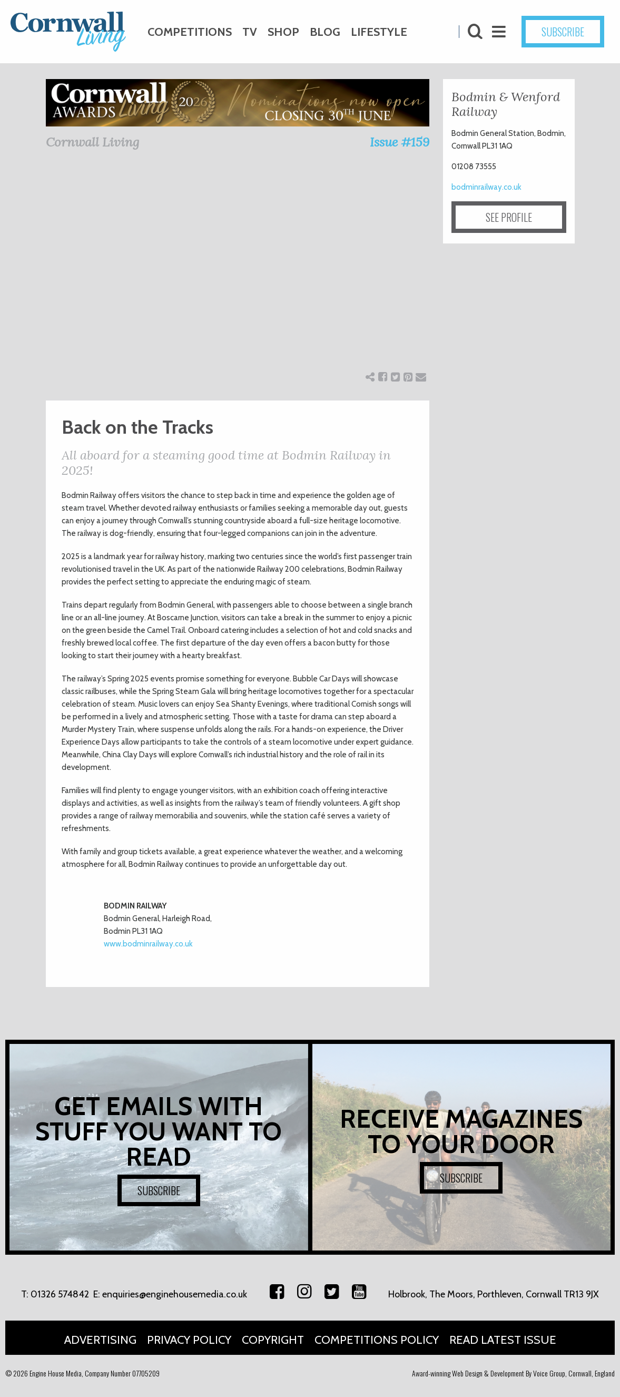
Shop (283, 32)
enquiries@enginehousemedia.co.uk (174, 1294)
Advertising (100, 1340)
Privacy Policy (189, 1340)
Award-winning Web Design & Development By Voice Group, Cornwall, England (513, 1373)
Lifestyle (379, 32)
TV (249, 32)
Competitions (189, 32)
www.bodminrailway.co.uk (149, 944)
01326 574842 (60, 1294)
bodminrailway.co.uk (486, 187)
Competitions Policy (376, 1340)
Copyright (273, 1340)
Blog (325, 32)
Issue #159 (399, 142)
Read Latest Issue (502, 1340)
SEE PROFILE (509, 217)
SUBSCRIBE (563, 32)
